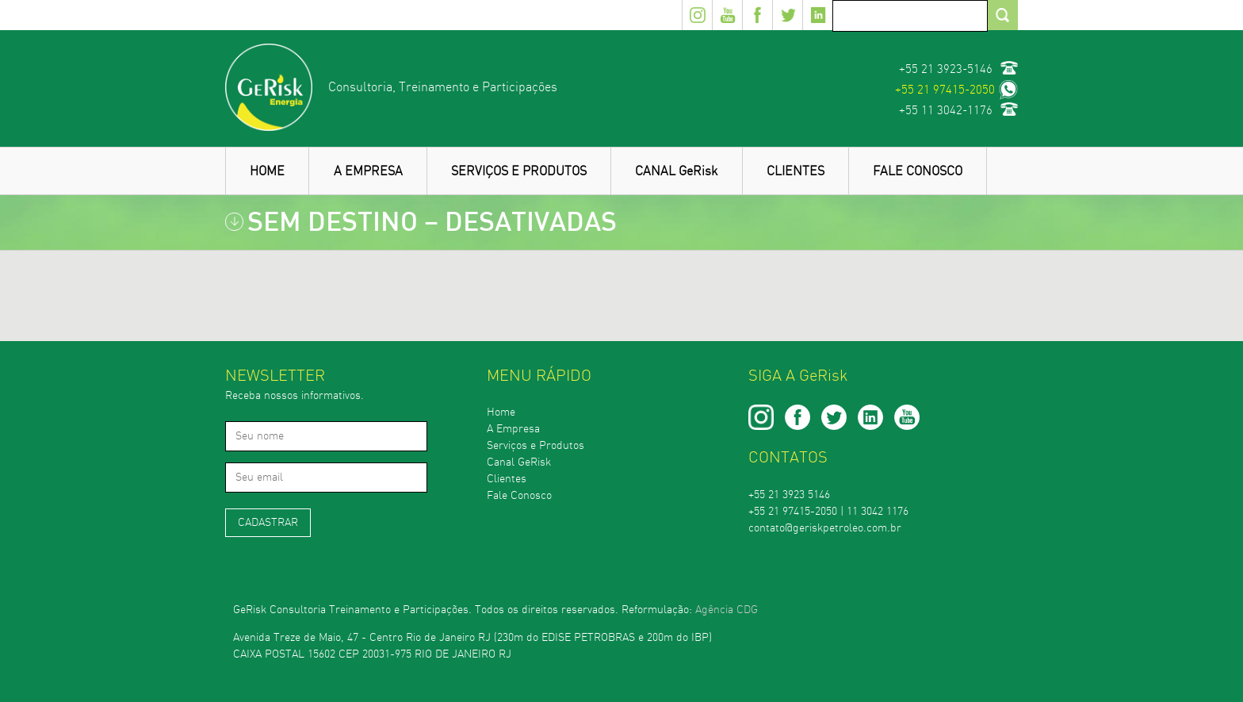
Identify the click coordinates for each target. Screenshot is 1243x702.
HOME (267, 171)
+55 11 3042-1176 (945, 111)
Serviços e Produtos (535, 445)
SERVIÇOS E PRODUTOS (519, 171)
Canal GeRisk (519, 462)
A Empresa (513, 429)
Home (501, 412)
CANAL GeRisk (676, 171)
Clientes (506, 479)
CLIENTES (795, 171)
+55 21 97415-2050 (945, 90)
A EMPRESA (368, 171)
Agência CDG (726, 610)
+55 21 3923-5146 (945, 69)
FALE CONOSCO (917, 171)
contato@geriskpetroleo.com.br (824, 528)
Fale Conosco (519, 495)
